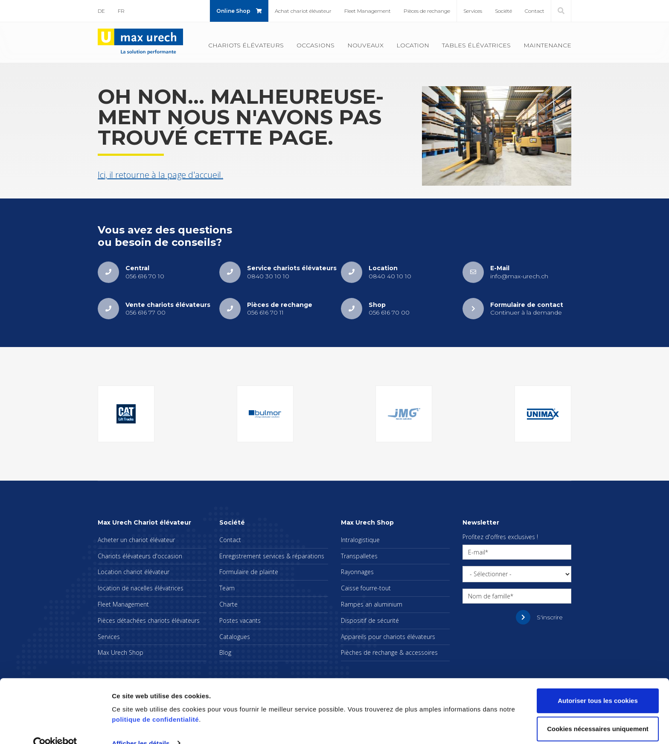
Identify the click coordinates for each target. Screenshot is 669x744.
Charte (228, 604)
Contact (534, 11)
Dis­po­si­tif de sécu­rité (370, 620)
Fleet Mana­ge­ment (367, 11)
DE (101, 11)
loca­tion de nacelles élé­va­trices (140, 588)
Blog (225, 652)
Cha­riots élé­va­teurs (246, 45)
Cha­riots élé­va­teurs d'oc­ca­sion (140, 556)
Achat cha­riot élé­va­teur (303, 11)
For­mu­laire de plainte (248, 572)
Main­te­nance (547, 45)
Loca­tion (412, 45)
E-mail (476, 552)
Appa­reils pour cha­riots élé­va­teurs (388, 637)
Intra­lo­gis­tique (360, 540)
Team (227, 588)
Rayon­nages (357, 572)
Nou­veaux (365, 45)
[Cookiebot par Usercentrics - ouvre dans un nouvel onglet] (55, 727)
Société (503, 11)
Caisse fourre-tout (366, 588)
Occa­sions (315, 45)
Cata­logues (234, 637)
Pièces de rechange (427, 11)
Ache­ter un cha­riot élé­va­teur (136, 540)
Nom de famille (489, 596)
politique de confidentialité (155, 703)
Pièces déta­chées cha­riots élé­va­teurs (149, 620)
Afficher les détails (140, 727)
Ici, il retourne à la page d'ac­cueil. (160, 175)
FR (121, 11)
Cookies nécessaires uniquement (598, 712)
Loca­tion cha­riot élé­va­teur (133, 572)
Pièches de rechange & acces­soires (389, 652)
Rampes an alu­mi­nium (371, 604)
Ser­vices (472, 11)
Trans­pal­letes (359, 556)
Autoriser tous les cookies (598, 685)
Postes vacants (240, 620)
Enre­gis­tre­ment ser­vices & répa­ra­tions (271, 556)
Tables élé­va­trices (476, 45)
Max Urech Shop (120, 652)
